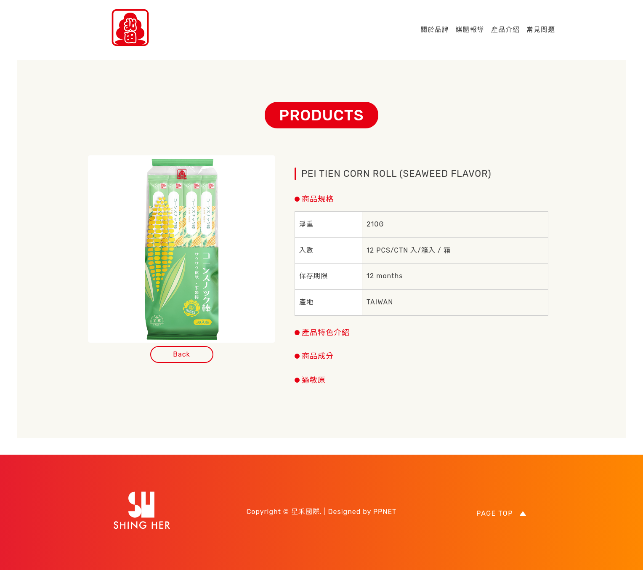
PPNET (385, 512)
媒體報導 (470, 30)
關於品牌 (434, 30)
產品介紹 (505, 30)
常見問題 (540, 30)
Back (181, 354)
